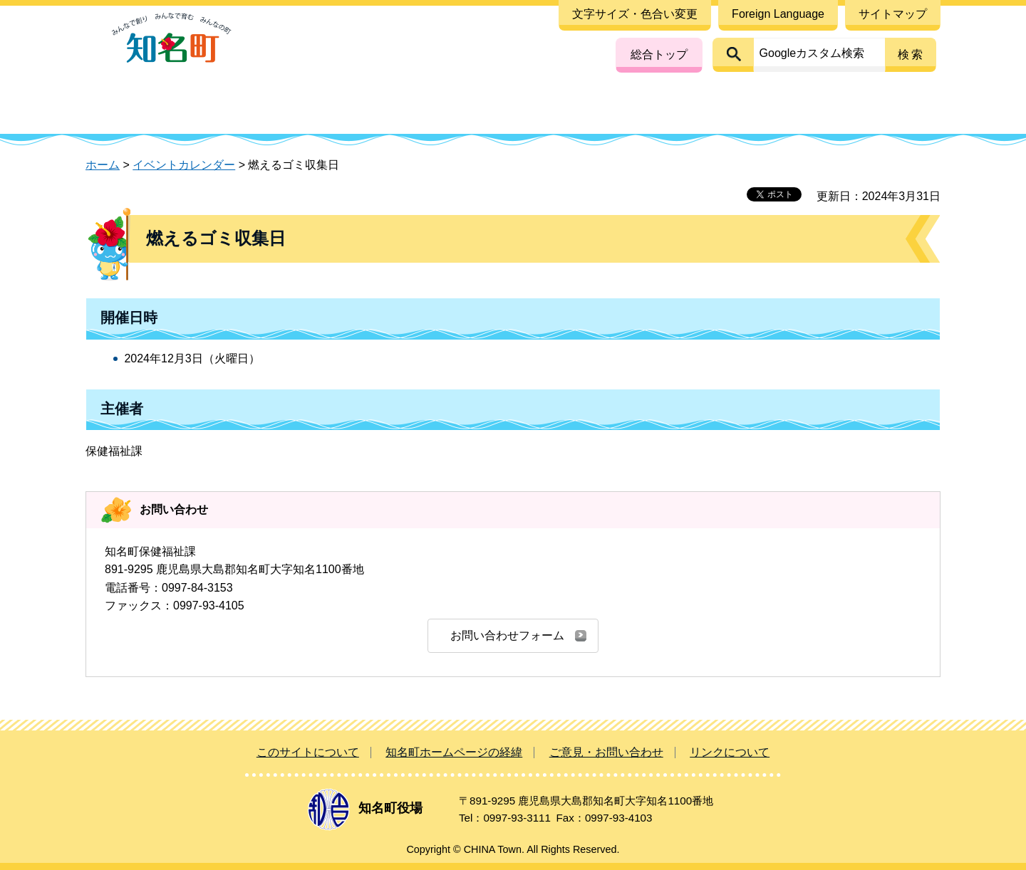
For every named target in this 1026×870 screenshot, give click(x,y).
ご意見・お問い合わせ (606, 752)
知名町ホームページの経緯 (453, 752)
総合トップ (659, 54)
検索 (911, 54)
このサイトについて (307, 752)
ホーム (103, 165)
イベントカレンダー (184, 165)
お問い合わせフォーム (507, 635)
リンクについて (730, 752)
